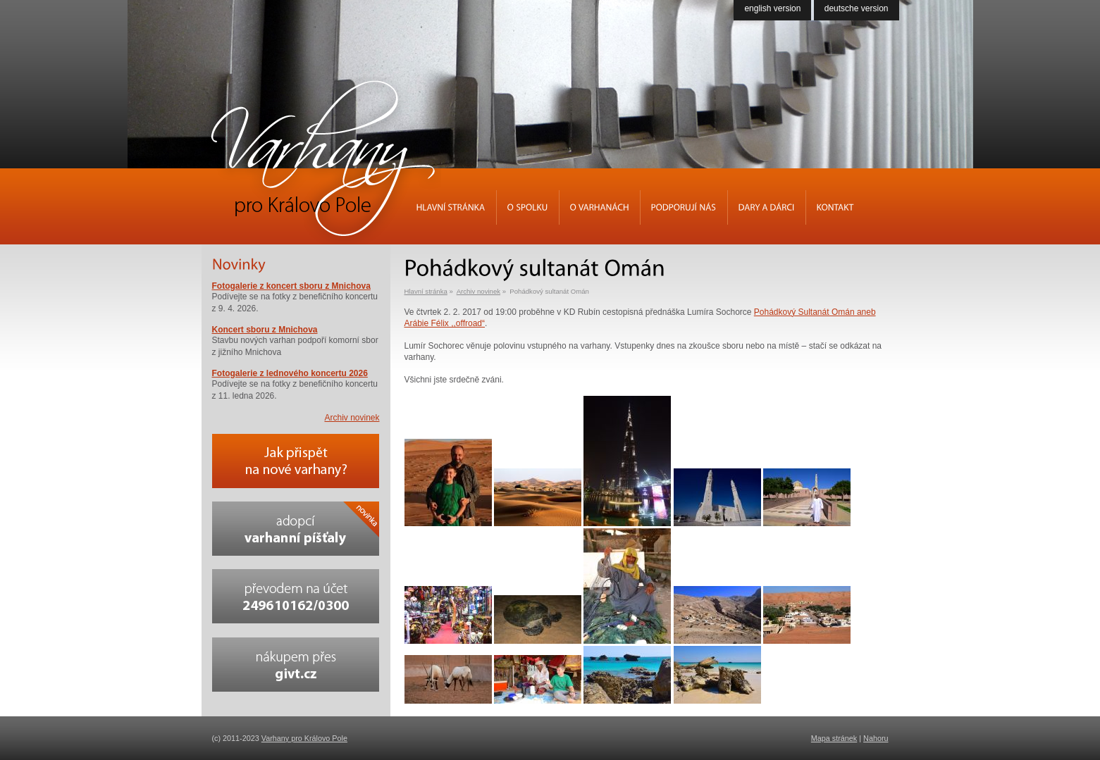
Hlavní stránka (425, 291)
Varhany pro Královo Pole (304, 738)
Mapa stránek (834, 738)
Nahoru (875, 738)
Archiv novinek (478, 291)
